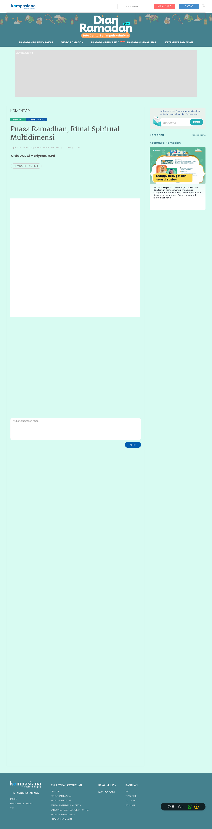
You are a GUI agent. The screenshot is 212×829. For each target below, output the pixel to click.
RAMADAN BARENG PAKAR (35, 42)
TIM (12, 808)
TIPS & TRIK (131, 796)
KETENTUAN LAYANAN (61, 796)
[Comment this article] (180, 807)
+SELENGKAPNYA (198, 135)
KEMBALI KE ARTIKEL (26, 166)
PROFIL (13, 799)
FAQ (127, 791)
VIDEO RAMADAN (71, 42)
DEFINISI (55, 791)
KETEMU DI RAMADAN (180, 42)
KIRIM (133, 444)
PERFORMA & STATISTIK (21, 804)
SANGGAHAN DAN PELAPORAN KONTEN (70, 810)
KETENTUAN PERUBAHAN (63, 814)
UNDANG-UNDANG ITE (61, 819)
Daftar (196, 121)
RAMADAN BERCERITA (105, 42)
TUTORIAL (130, 801)
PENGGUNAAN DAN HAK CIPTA (66, 805)
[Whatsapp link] (190, 807)
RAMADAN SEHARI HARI (143, 42)
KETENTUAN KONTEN (61, 801)
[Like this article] (171, 807)
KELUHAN (130, 805)
